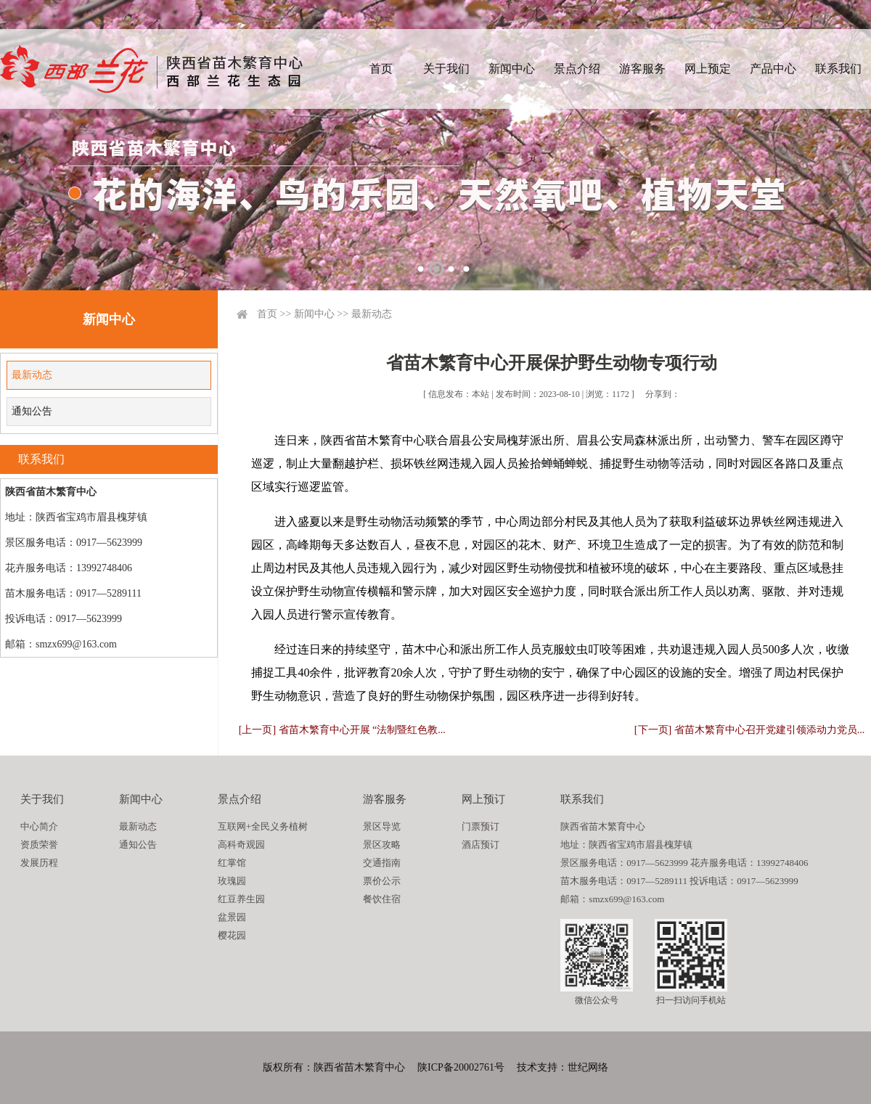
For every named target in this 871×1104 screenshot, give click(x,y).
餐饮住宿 (382, 899)
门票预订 (480, 826)
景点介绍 (577, 68)
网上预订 (483, 799)
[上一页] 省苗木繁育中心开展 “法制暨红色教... (342, 729)
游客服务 (642, 68)
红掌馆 (232, 862)
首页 (381, 68)
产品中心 (773, 68)
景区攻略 (382, 844)
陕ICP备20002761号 (460, 1067)
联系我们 (838, 68)
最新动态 (32, 374)
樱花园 (232, 935)
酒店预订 (480, 844)
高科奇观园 (241, 844)
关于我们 (446, 68)
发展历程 (39, 862)
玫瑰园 (232, 880)
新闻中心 (511, 68)
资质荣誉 (39, 844)
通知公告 (32, 411)
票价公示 (382, 880)
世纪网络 (588, 1067)
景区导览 (382, 826)
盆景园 (232, 917)
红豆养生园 (241, 899)
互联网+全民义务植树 (263, 826)
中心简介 (39, 826)
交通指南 (382, 862)
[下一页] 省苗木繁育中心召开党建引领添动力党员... (749, 729)
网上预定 (707, 68)
